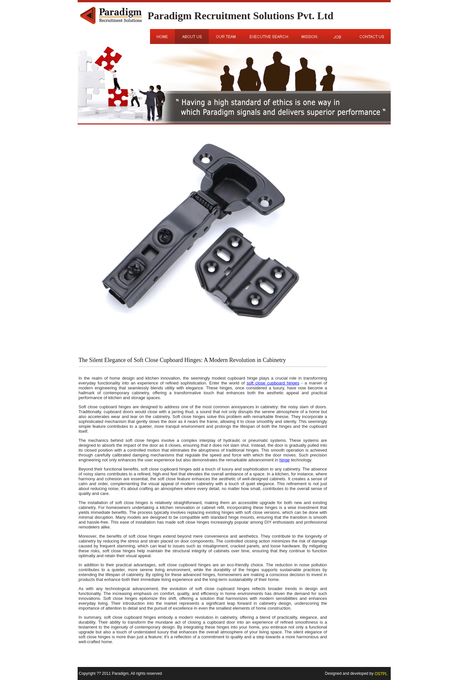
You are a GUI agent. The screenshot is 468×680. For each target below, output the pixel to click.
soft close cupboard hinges (273, 383)
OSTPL (381, 673)
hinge (284, 459)
